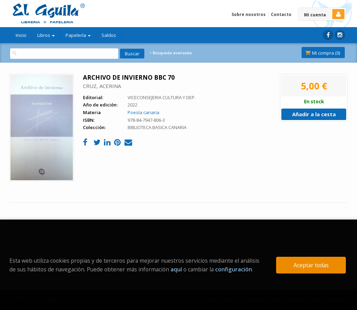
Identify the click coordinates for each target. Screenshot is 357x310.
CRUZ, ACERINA (102, 85)
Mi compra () (322, 53)
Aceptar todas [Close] (311, 265)
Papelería (78, 35)
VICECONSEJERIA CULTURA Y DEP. (162, 97)
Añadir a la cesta (314, 114)
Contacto (281, 14)
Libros (46, 35)
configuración (233, 269)
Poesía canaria (143, 112)
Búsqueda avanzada (171, 53)
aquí (176, 269)
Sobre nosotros (248, 14)
